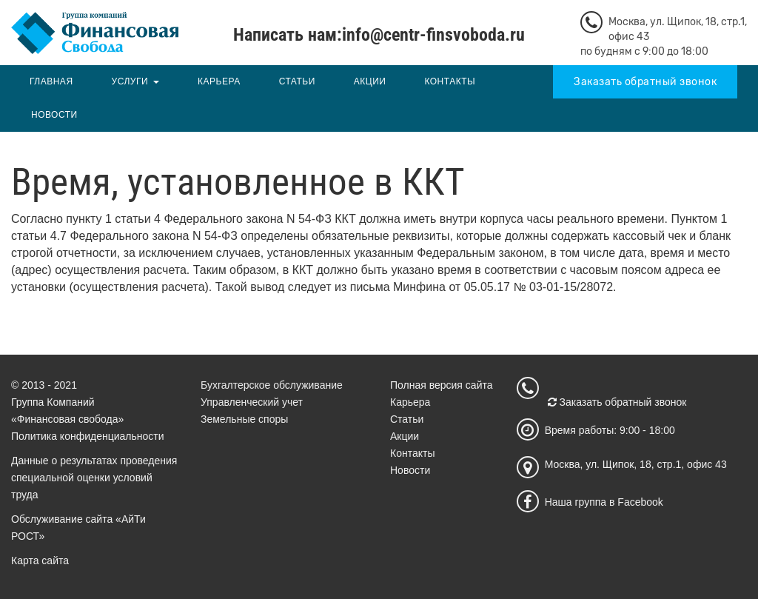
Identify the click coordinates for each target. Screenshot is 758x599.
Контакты (449, 81)
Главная (51, 81)
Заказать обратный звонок (645, 82)
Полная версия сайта (441, 385)
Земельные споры (244, 419)
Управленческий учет (252, 402)
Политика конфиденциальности (87, 436)
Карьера (219, 81)
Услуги (130, 81)
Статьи (297, 81)
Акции (370, 81)
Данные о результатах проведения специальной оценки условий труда (94, 478)
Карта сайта (40, 560)
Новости (54, 115)
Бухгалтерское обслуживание (272, 385)
